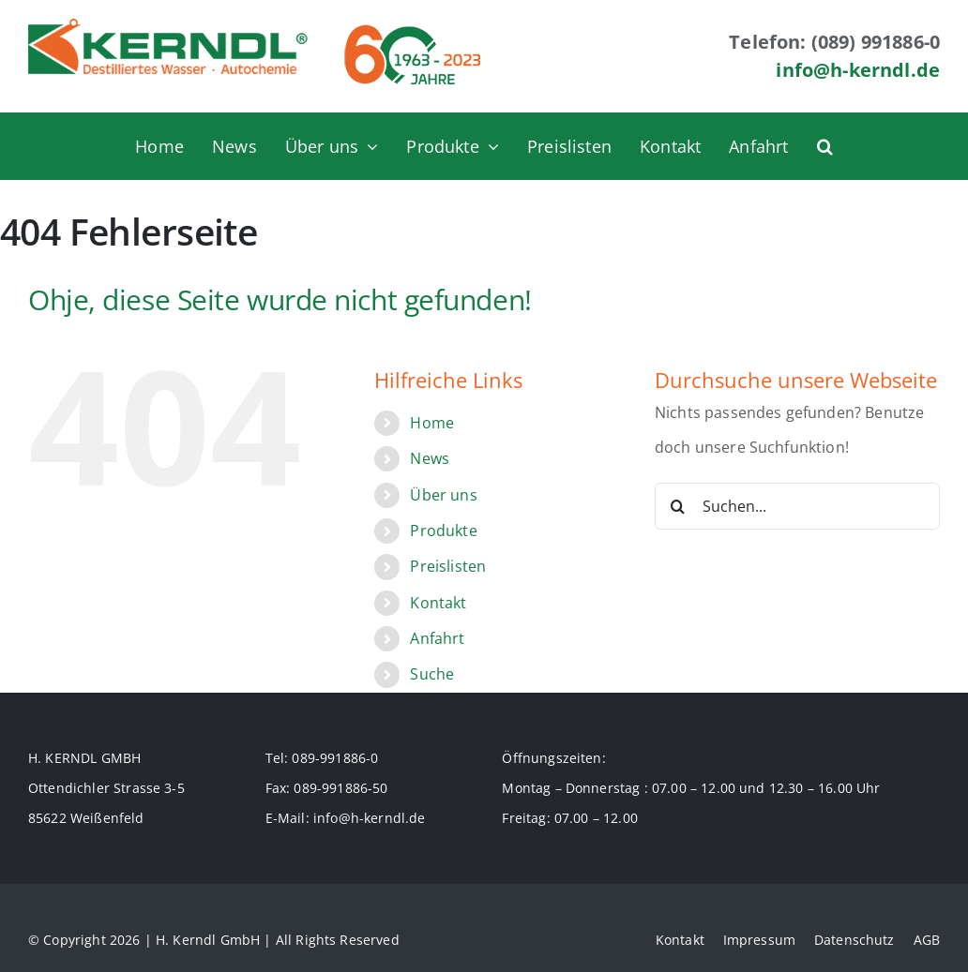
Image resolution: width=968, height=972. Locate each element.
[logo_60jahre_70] (412, 26)
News (429, 458)
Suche (432, 674)
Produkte (443, 530)
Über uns (443, 495)
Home (432, 422)
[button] (825, 146)
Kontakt (438, 602)
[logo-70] (168, 26)
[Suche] (678, 506)
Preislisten (448, 566)
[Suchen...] (797, 506)
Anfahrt (437, 638)
